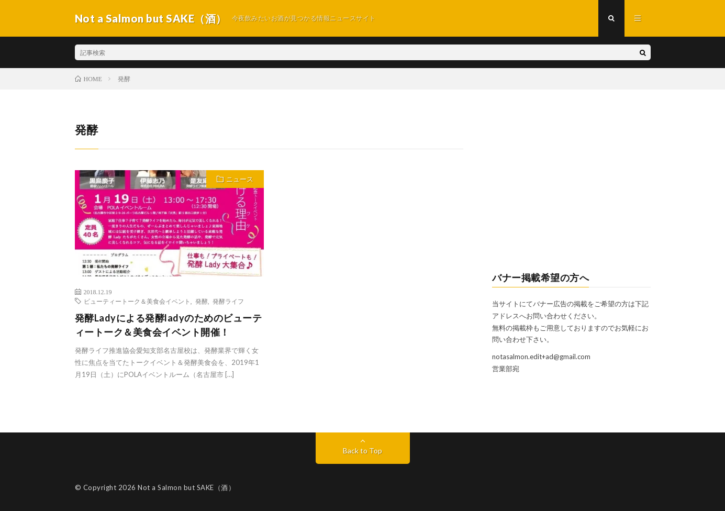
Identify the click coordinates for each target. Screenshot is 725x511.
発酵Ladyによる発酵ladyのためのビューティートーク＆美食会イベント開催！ (168, 325)
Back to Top (362, 450)
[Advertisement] (571, 186)
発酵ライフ (228, 301)
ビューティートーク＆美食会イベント (137, 301)
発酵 (201, 301)
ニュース (239, 179)
